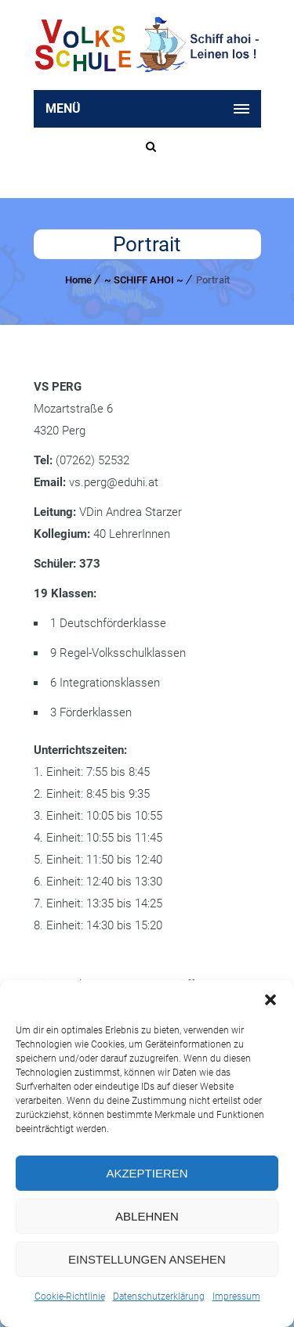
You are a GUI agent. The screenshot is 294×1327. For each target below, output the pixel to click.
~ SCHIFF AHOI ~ (143, 280)
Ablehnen (147, 1216)
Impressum (236, 1296)
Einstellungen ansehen (147, 1259)
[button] (270, 1000)
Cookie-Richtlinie (69, 1296)
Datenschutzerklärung (159, 1296)
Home (78, 280)
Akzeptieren (146, 1173)
